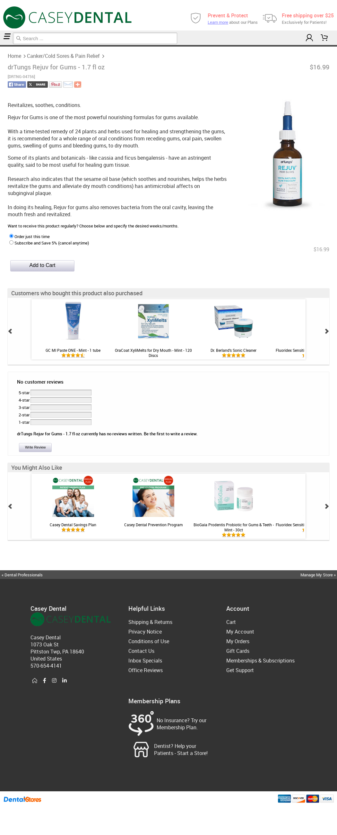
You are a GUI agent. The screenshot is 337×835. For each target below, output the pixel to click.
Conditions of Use (148, 641)
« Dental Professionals (22, 575)
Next (326, 331)
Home (14, 55)
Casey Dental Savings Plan (73, 524)
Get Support (240, 670)
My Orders (237, 641)
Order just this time (29, 236)
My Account (240, 631)
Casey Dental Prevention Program (153, 524)
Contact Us (141, 650)
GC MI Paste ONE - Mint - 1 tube (73, 350)
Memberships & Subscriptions (260, 660)
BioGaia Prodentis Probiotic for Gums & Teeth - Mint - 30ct (234, 527)
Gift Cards (237, 650)
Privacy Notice (145, 631)
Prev (10, 331)
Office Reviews (145, 670)
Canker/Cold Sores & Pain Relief (63, 55)
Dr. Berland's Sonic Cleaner (233, 350)
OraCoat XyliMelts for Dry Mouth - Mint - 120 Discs (153, 353)
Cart (231, 622)
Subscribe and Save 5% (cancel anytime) (49, 243)
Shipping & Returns (150, 622)
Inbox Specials (145, 660)
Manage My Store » (318, 575)
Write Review (35, 447)
